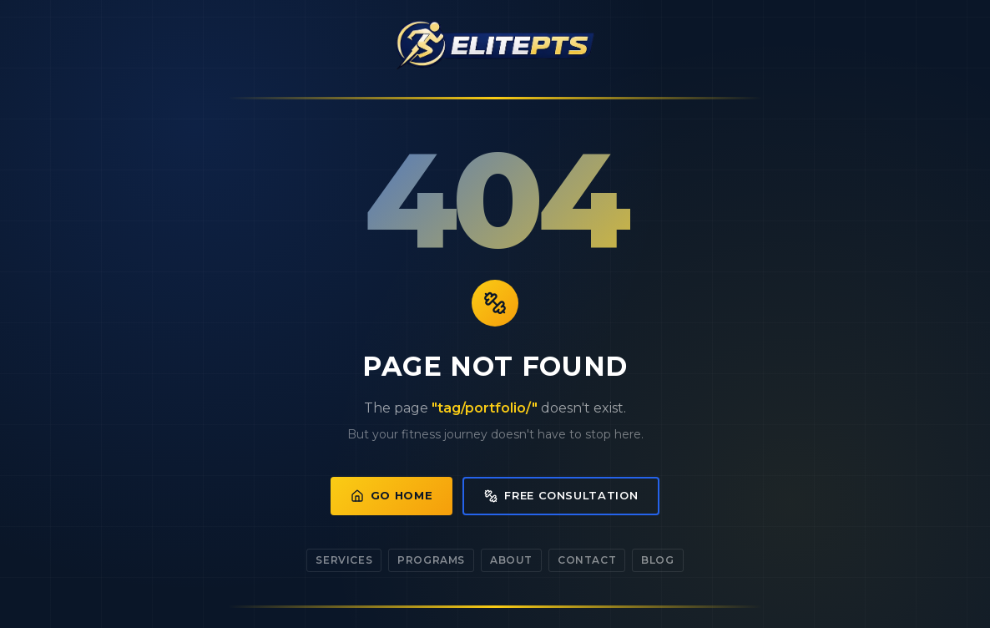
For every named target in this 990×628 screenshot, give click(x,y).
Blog (657, 560)
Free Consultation (561, 496)
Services (344, 560)
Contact (587, 560)
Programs (431, 560)
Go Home (392, 496)
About (511, 560)
